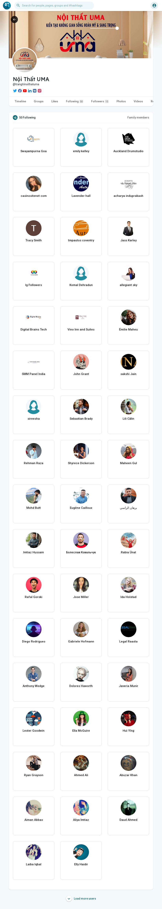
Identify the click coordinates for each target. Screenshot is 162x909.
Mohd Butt (33, 508)
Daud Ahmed (128, 820)
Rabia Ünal (128, 552)
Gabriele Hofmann (81, 641)
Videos (138, 101)
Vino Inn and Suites (81, 329)
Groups (39, 101)
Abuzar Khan (128, 775)
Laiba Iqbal (33, 864)
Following (74, 101)
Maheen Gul (128, 463)
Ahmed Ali (81, 775)
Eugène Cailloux (81, 508)
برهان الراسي (128, 508)
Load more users (81, 899)
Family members (138, 117)
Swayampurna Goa (33, 151)
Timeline (20, 101)
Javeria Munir (128, 686)
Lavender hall (81, 196)
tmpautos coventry (81, 240)
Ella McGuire (81, 730)
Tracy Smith (33, 240)
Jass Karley (128, 240)
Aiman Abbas (33, 820)
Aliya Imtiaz (81, 820)
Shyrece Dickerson (81, 463)
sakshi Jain (128, 374)
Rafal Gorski (33, 597)
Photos (121, 101)
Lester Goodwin (33, 730)
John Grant (81, 374)
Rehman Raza (33, 463)
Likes (54, 101)
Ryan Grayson (33, 775)
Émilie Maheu (128, 329)
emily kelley (81, 151)
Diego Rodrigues (33, 641)
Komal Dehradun (81, 285)
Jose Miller (81, 597)
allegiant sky (128, 285)
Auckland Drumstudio (128, 151)
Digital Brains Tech (33, 329)
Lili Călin (128, 418)
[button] (54, 5)
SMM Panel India (33, 374)
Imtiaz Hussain (33, 552)
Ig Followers (33, 285)
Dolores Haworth (81, 686)
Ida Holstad (128, 597)
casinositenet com (34, 196)
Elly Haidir (81, 864)
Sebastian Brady (81, 418)
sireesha (34, 418)
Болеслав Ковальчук (81, 552)
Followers (100, 101)
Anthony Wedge (33, 686)
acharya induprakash (128, 196)
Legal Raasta (128, 641)
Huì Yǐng (128, 730)
